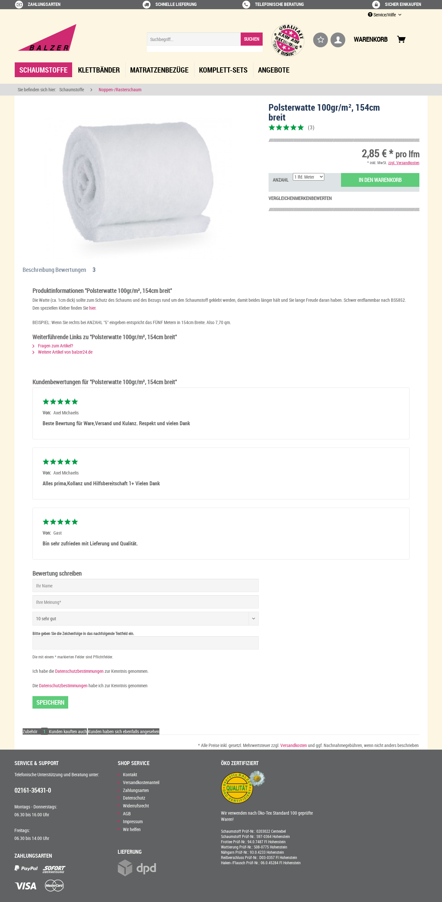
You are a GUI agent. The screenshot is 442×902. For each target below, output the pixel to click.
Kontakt (130, 774)
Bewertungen (76, 270)
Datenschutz (134, 798)
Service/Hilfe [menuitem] (382, 14)
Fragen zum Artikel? (52, 345)
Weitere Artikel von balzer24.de (62, 352)
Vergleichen (282, 198)
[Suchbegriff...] (205, 39)
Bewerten (321, 198)
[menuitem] (205, 42)
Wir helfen (132, 829)
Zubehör (36, 731)
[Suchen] (252, 39)
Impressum (133, 821)
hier (92, 308)
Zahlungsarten (136, 790)
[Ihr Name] (145, 585)
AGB (127, 813)
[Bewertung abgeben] (145, 619)
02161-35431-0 (32, 790)
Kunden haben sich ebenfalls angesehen (123, 731)
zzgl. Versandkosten (403, 162)
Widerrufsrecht (136, 806)
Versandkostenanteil (141, 782)
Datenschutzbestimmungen (79, 671)
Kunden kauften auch (68, 731)
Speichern (50, 702)
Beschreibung (38, 270)
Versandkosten (293, 745)
